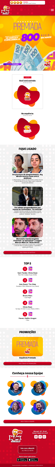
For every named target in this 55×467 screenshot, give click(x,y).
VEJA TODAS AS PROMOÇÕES (27, 363)
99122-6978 (27, 449)
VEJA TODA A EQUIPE (27, 421)
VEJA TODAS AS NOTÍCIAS (27, 252)
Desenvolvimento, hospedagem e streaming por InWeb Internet (27, 465)
